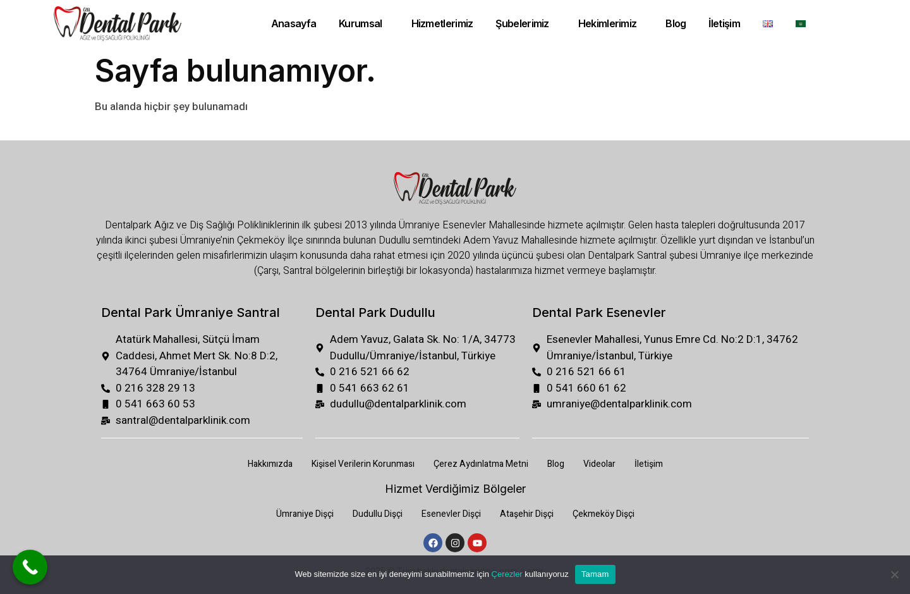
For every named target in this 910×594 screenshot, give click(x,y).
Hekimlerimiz (607, 23)
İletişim (724, 23)
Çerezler (507, 574)
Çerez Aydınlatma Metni (481, 464)
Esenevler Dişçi (451, 514)
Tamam (595, 574)
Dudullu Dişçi (378, 514)
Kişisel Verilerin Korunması (363, 464)
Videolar (599, 464)
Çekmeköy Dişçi (603, 514)
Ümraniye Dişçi (305, 514)
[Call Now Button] (30, 567)
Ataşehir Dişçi (527, 514)
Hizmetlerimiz (442, 23)
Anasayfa (293, 23)
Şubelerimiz (522, 23)
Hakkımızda (270, 464)
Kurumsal (360, 23)
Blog (675, 23)
